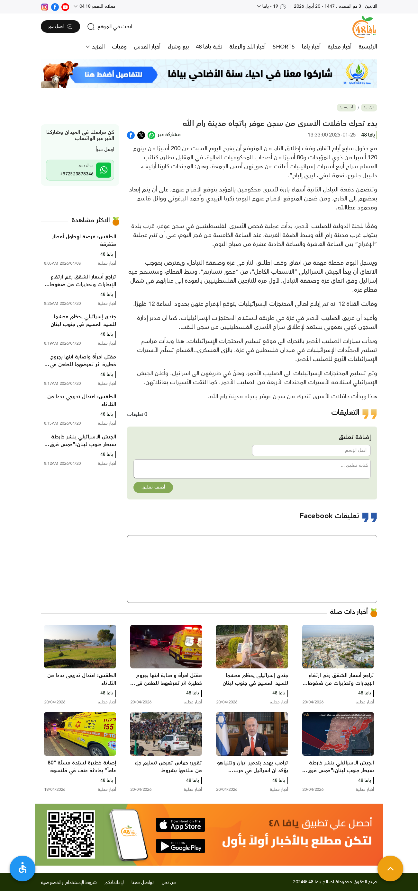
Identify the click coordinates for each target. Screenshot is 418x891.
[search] (109, 26)
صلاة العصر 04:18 (96, 6)
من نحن (169, 882)
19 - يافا (273, 6)
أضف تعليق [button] (153, 487)
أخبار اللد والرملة (247, 47)
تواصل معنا (143, 882)
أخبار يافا (311, 47)
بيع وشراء (178, 47)
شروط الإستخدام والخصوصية (69, 882)
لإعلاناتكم (114, 882)
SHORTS (284, 47)
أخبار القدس (147, 47)
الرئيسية (368, 47)
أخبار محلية (339, 47)
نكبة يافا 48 (209, 47)
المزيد (97, 47)
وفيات (119, 47)
